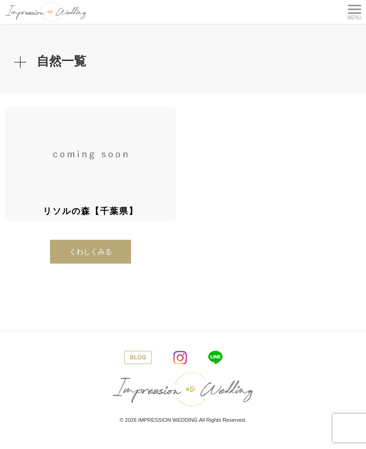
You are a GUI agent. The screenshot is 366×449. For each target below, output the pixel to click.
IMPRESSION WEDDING (168, 420)
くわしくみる (90, 251)
